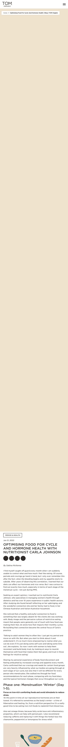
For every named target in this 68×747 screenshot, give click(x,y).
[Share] (23, 558)
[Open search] (53, 4)
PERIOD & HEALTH (12, 535)
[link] (57, 4)
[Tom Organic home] (7, 4)
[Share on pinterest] (17, 558)
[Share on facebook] (5, 558)
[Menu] (63, 4)
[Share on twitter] (11, 558)
